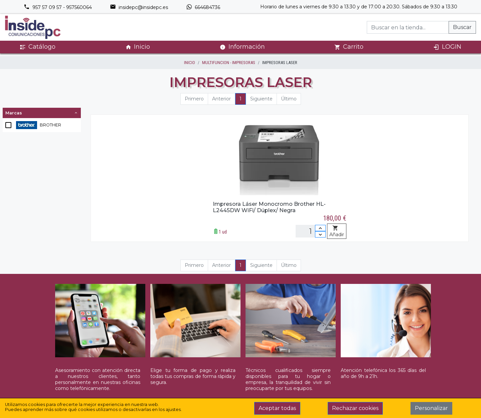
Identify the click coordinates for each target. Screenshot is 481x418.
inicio (189, 62)
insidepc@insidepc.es (139, 7)
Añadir (336, 232)
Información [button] (242, 46)
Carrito (348, 47)
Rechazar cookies (355, 408)
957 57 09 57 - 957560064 (58, 7)
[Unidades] (311, 231)
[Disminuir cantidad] (320, 234)
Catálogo (37, 47)
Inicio (137, 47)
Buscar (462, 27)
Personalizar (431, 408)
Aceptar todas (277, 408)
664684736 (203, 7)
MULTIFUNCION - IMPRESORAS (228, 62)
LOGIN (447, 47)
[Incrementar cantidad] (320, 228)
